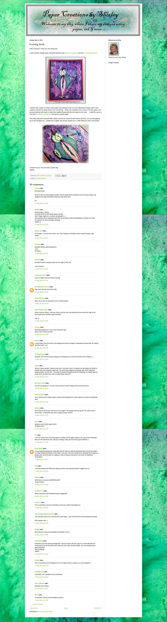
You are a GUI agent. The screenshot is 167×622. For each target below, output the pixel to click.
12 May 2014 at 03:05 (41, 496)
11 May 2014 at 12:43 (41, 415)
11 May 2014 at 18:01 (41, 459)
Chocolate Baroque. (91, 53)
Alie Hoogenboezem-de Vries (44, 514)
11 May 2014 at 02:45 (41, 238)
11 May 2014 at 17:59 (41, 442)
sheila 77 (38, 502)
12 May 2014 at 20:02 (41, 565)
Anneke (37, 327)
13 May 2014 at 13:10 (41, 577)
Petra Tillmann (39, 583)
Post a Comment (37, 604)
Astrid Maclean (40, 298)
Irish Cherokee (39, 394)
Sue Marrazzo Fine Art (42, 287)
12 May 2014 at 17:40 (41, 554)
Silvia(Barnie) (39, 572)
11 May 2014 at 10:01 (41, 377)
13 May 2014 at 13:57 (41, 588)
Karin (36, 421)
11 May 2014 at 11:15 (41, 388)
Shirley (37, 560)
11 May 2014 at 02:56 (41, 253)
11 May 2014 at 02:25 (41, 203)
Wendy (37, 340)
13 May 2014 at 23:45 (41, 600)
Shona (37, 366)
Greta (36, 595)
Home (66, 608)
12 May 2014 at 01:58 (41, 484)
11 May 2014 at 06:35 (41, 348)
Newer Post (33, 608)
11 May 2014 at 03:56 (41, 292)
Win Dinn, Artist (40, 383)
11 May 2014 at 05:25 (41, 321)
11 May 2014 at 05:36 (41, 334)
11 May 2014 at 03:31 (41, 280)
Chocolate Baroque (40, 178)
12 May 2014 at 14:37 (41, 535)
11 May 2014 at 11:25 (41, 402)
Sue (36, 466)
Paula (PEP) (39, 448)
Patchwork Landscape (43, 114)
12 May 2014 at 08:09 (41, 523)
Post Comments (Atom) (45, 611)
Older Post (97, 608)
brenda (37, 188)
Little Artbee (39, 541)
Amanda (37, 244)
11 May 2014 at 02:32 (41, 224)
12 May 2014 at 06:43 (41, 508)
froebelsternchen (40, 275)
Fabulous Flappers (71, 53)
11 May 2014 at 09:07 (41, 359)
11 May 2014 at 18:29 (41, 471)
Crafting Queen (40, 354)
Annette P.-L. (39, 491)
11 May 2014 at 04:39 (41, 303)
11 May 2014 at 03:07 (41, 269)
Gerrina (37, 408)
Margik (37, 529)
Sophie (37, 209)
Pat (36, 435)
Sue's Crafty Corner (41, 310)
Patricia (37, 477)
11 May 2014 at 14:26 (41, 429)
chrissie (37, 260)
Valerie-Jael (38, 231)
